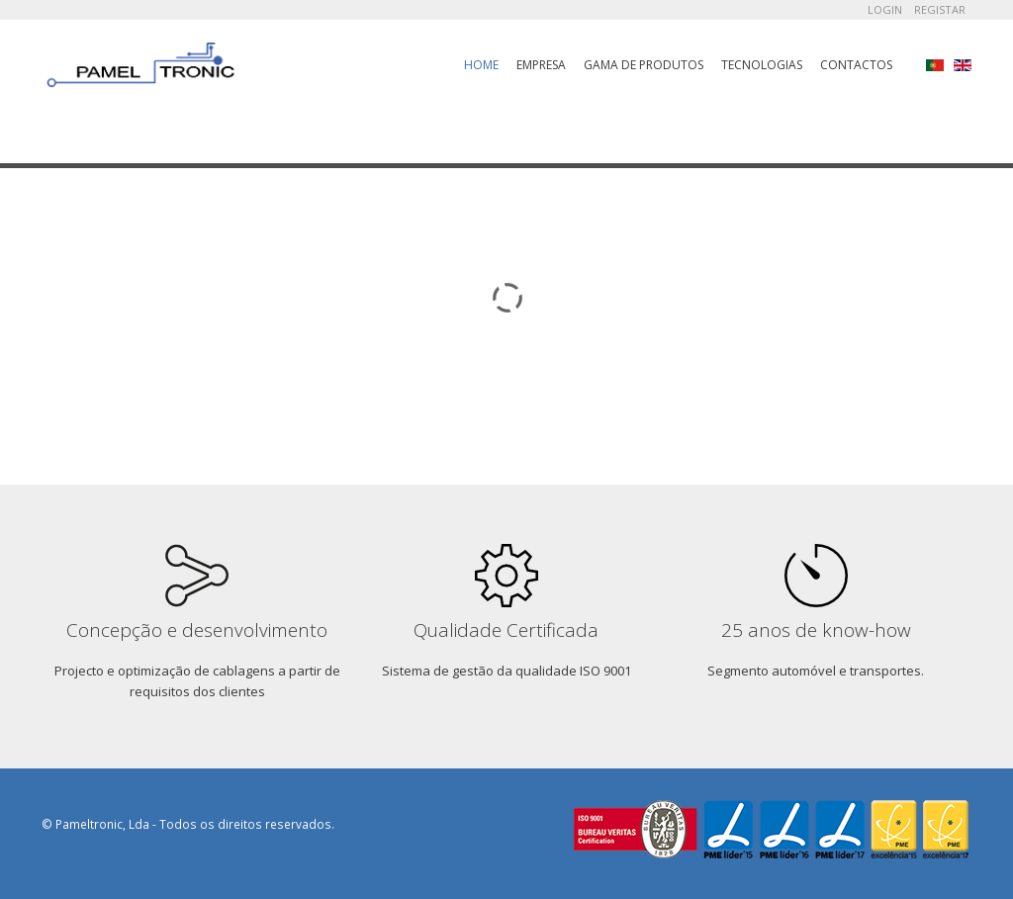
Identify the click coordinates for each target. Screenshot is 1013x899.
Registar (940, 9)
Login (885, 9)
